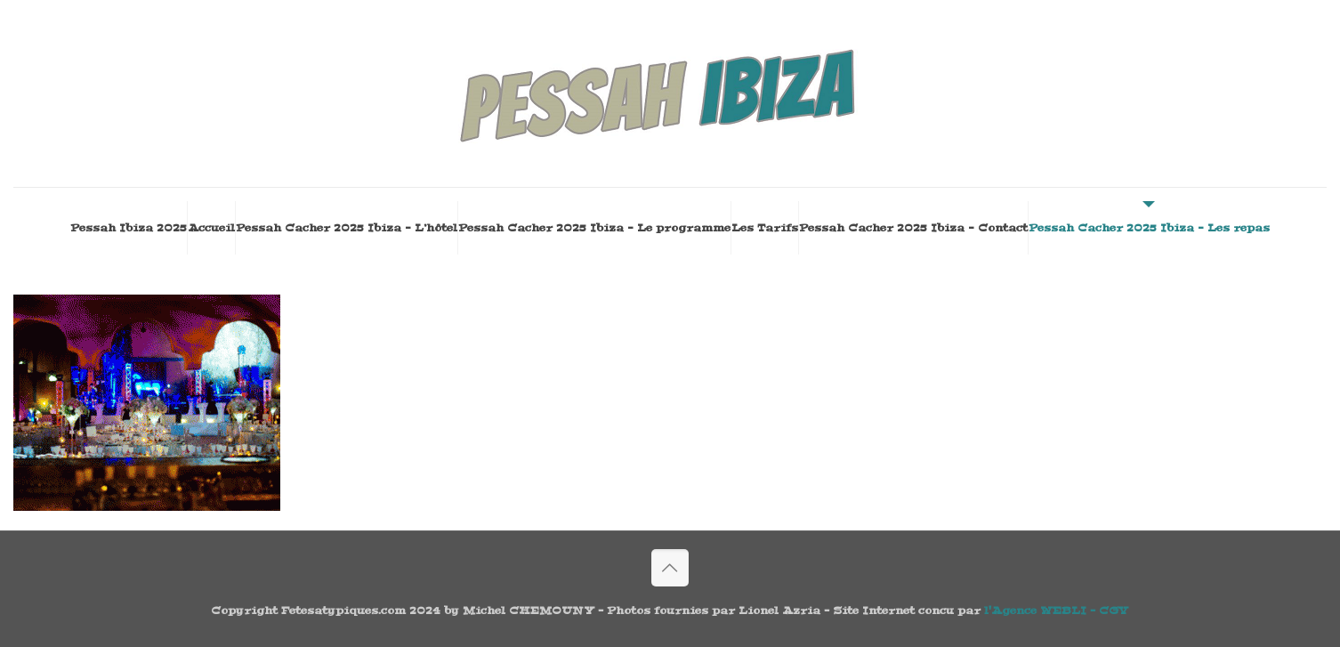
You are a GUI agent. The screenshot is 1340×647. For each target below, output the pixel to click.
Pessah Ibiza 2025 (128, 228)
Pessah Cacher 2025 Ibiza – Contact (913, 228)
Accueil (211, 228)
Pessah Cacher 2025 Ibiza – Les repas (1149, 228)
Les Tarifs (764, 228)
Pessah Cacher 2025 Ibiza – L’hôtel (346, 228)
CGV (1113, 610)
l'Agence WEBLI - (1041, 610)
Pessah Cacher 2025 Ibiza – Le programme (594, 228)
